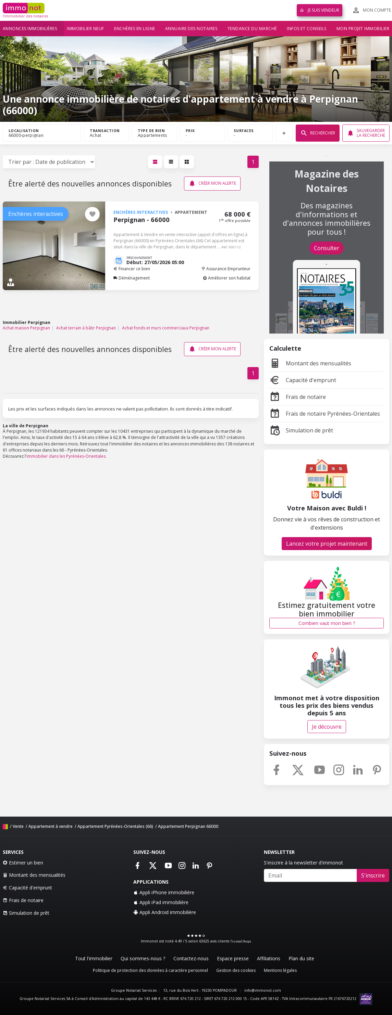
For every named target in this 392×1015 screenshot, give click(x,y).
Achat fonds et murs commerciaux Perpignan (165, 328)
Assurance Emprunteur (225, 269)
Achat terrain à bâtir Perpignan (86, 328)
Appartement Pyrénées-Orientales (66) (115, 826)
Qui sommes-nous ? (143, 958)
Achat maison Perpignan (26, 328)
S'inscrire (373, 875)
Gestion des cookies (236, 970)
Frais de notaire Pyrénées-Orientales (324, 413)
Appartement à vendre (50, 826)
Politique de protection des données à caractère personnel (150, 970)
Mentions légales (280, 970)
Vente (18, 826)
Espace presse (233, 958)
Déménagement (131, 278)
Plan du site (301, 958)
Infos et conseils (307, 28)
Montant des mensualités (310, 363)
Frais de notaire (297, 397)
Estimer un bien (23, 862)
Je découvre (327, 726)
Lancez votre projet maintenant (326, 543)
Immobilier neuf (85, 28)
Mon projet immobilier (363, 28)
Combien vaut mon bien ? (326, 623)
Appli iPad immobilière (160, 902)
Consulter (326, 248)
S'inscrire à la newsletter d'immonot (303, 862)
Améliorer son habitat (226, 278)
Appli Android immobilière (164, 912)
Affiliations (268, 958)
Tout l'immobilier (93, 958)
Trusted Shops (240, 941)
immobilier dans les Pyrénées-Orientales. (67, 456)
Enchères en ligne (134, 28)
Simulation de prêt (301, 430)
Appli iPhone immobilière (163, 892)
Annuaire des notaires (191, 28)
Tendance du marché (252, 28)
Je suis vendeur (319, 10)
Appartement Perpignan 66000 (188, 826)
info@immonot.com (262, 990)
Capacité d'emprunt (302, 380)
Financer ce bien (131, 269)
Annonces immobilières (30, 28)
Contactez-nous (191, 958)
